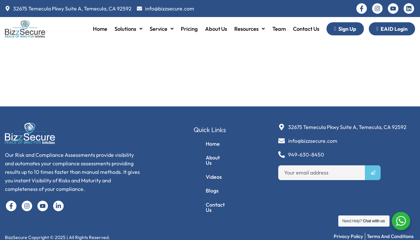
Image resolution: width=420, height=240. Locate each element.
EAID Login (392, 29)
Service (161, 28)
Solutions (127, 28)
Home (98, 28)
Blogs (201, 189)
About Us (216, 28)
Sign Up (345, 29)
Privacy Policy (348, 230)
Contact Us (307, 28)
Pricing (188, 28)
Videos (203, 174)
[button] (127, 29)
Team (279, 28)
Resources (250, 28)
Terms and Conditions (390, 230)
